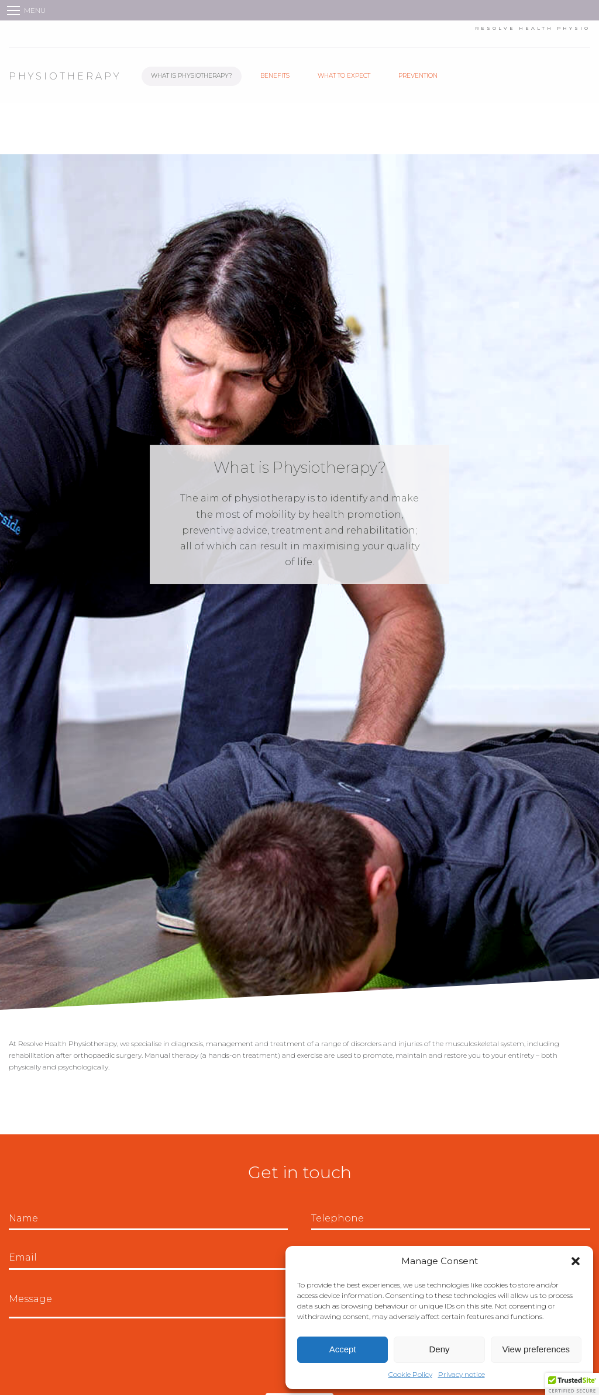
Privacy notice (461, 1374)
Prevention (418, 75)
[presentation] (98, 1356)
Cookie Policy (410, 1374)
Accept (342, 1349)
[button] (575, 1261)
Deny (439, 1349)
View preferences (536, 1349)
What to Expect (344, 75)
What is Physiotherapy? (191, 75)
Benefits (275, 75)
